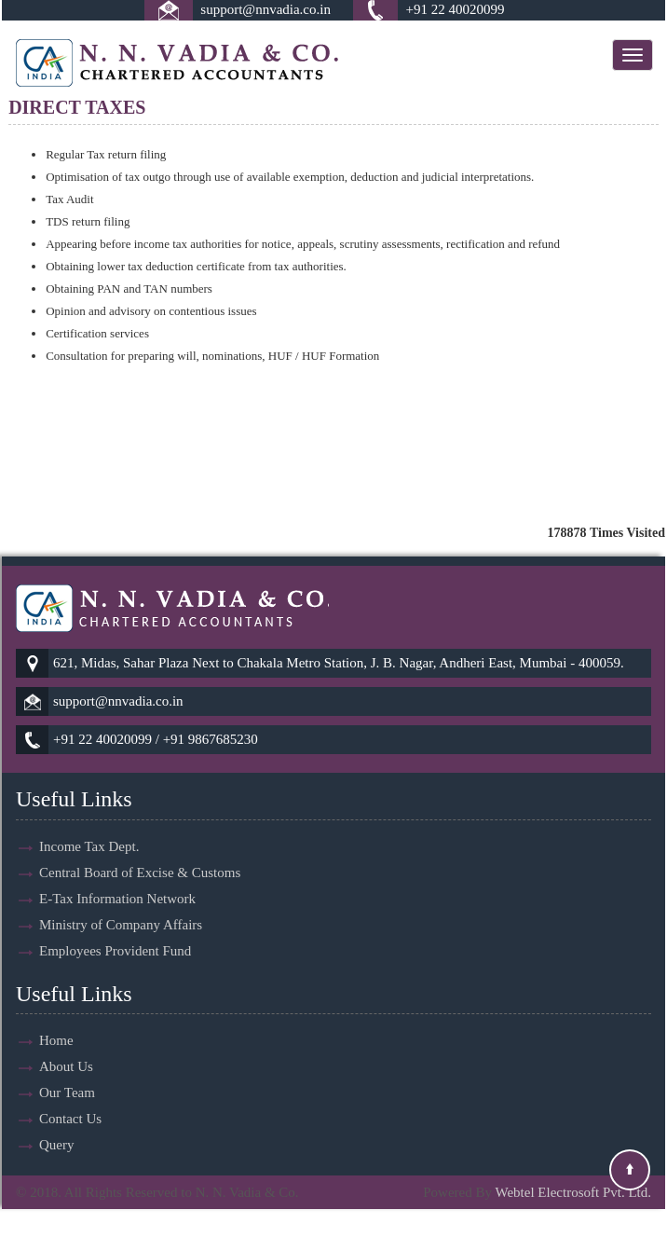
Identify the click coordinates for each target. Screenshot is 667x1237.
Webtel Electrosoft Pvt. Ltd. (573, 1192)
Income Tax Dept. (89, 824)
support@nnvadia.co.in (265, 9)
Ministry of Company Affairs (120, 902)
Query (57, 1123)
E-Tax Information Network (117, 876)
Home (56, 1018)
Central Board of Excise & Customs (139, 850)
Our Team (67, 1071)
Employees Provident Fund (115, 928)
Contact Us (70, 1097)
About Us (66, 1045)
